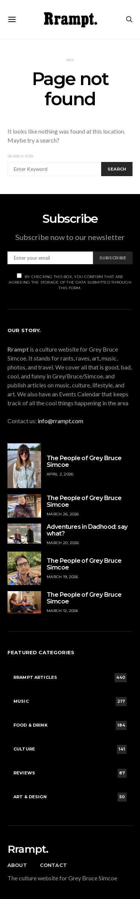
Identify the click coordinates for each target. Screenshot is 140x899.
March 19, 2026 (62, 576)
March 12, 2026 (62, 610)
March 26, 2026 (63, 514)
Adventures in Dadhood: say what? (87, 530)
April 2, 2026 (60, 474)
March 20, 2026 (63, 542)
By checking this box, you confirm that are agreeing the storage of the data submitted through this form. (70, 281)
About (17, 865)
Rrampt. (27, 849)
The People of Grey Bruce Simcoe (84, 461)
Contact (53, 865)
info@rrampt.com (60, 420)
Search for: (20, 156)
